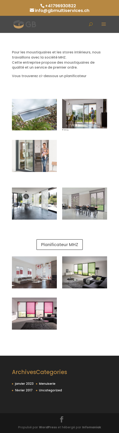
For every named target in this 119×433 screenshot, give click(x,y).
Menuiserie (47, 384)
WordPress (48, 427)
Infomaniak (91, 427)
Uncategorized (50, 390)
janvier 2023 (24, 384)
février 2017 (24, 390)
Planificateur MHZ (59, 245)
